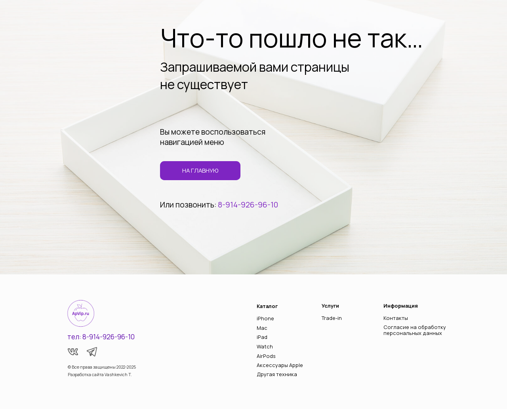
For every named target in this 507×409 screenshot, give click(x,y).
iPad (262, 337)
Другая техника (277, 374)
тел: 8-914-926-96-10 (101, 336)
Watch (265, 346)
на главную (200, 170)
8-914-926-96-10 (248, 205)
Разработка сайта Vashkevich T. (100, 374)
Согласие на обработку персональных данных (414, 330)
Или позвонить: (189, 205)
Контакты (395, 317)
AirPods (266, 356)
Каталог (267, 306)
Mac (262, 327)
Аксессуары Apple (280, 365)
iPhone (265, 318)
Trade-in (332, 317)
